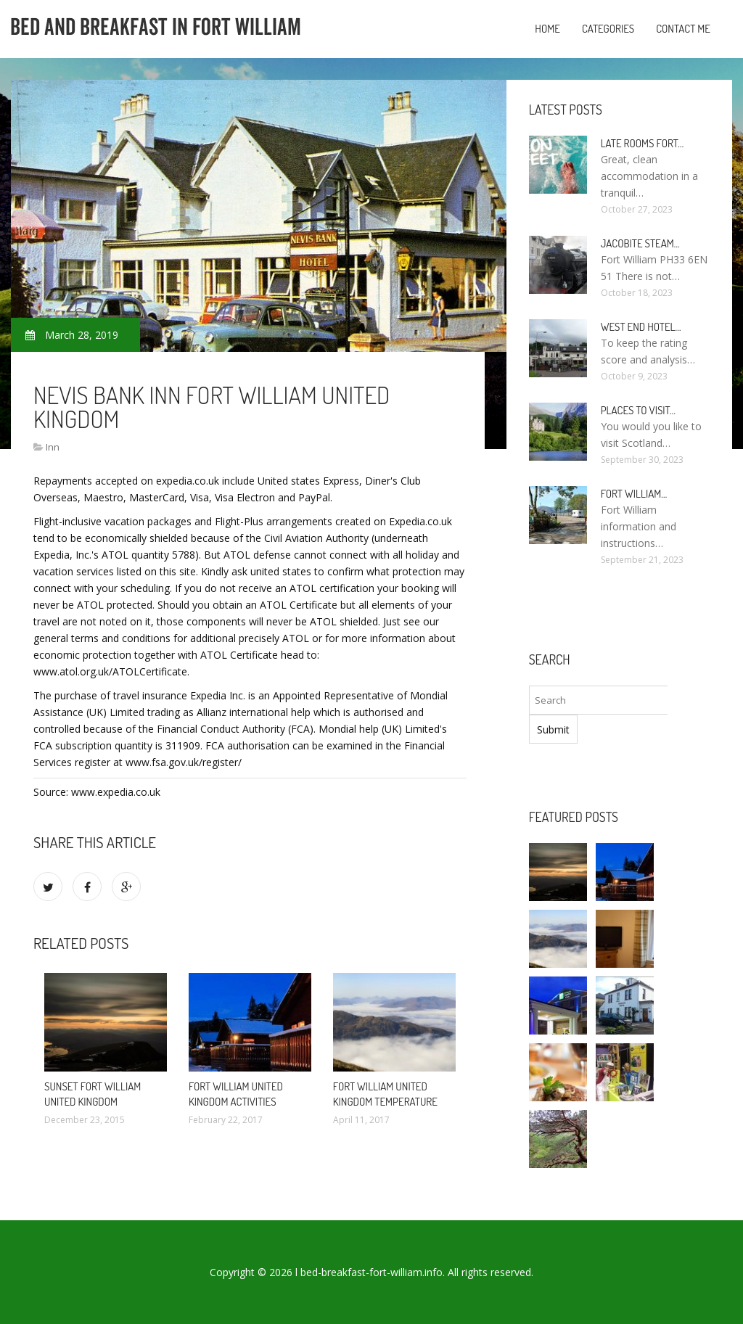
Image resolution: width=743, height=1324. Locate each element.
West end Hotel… (641, 327)
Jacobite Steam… (640, 243)
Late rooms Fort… (642, 143)
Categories (608, 29)
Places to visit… (638, 410)
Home (547, 29)
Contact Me (683, 29)
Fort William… (634, 494)
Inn (52, 446)
